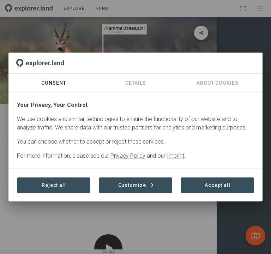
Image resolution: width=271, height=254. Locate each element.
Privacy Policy (127, 155)
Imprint (175, 155)
